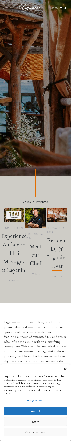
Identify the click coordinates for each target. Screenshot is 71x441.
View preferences (36, 432)
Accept (35, 411)
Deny (35, 421)
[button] (65, 369)
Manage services (34, 400)
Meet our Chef (35, 255)
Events (14, 280)
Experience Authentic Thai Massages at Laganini (14, 253)
